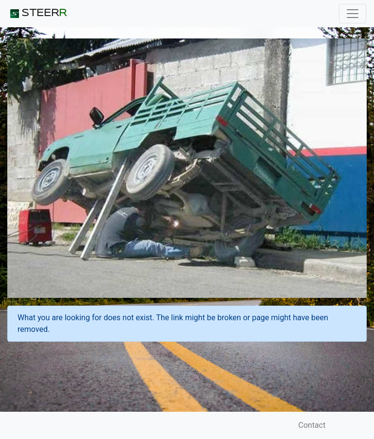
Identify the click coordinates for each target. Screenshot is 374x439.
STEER (37, 13)
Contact (312, 425)
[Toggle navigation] (352, 13)
